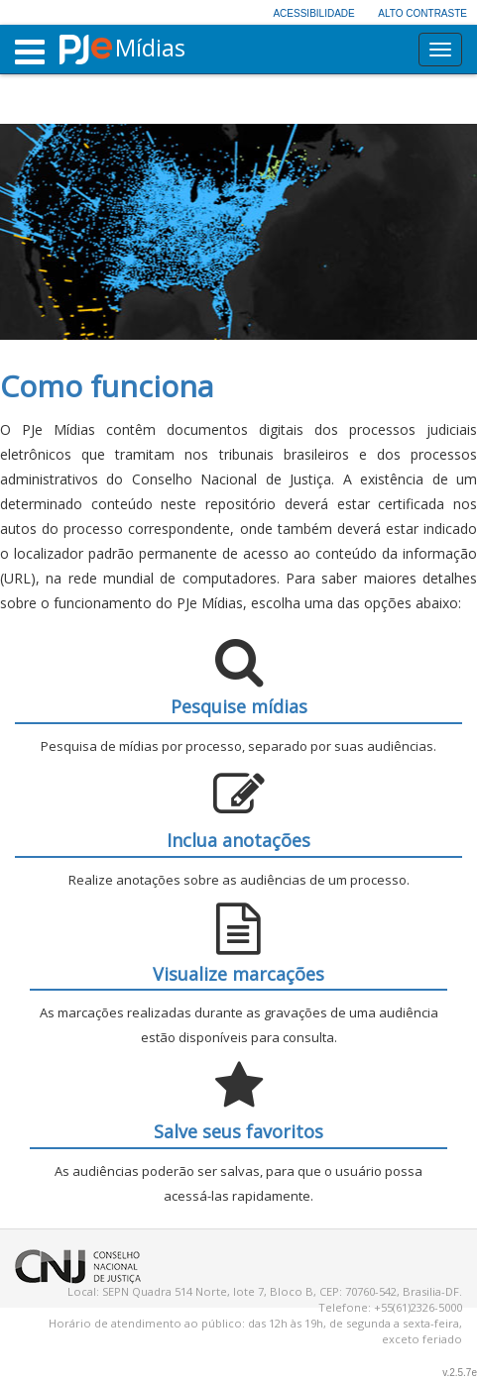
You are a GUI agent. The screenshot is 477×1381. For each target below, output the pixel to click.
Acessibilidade (313, 13)
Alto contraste (422, 13)
